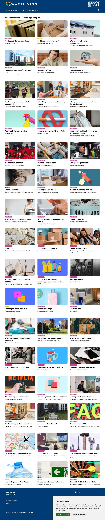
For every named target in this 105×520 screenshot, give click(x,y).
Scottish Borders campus (28, 10)
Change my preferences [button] (78, 514)
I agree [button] (59, 514)
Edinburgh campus (11, 10)
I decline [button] (66, 514)
